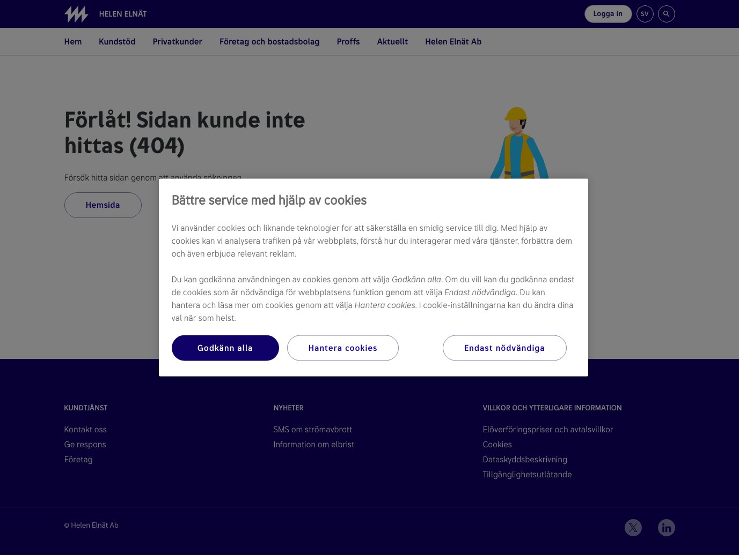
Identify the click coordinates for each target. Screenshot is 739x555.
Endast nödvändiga (504, 348)
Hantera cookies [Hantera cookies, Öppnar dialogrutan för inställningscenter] (343, 348)
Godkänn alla (225, 348)
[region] (373, 278)
